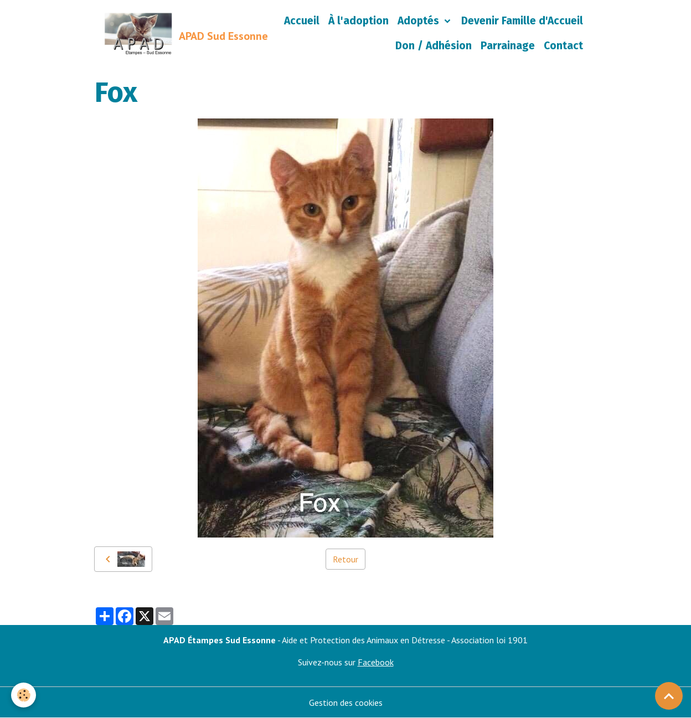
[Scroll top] (669, 696)
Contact (563, 45)
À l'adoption (358, 20)
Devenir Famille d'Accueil (522, 20)
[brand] (162, 34)
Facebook (376, 662)
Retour (345, 559)
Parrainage (508, 45)
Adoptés (420, 20)
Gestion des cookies (346, 702)
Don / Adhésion (433, 45)
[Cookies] (23, 695)
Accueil (301, 20)
